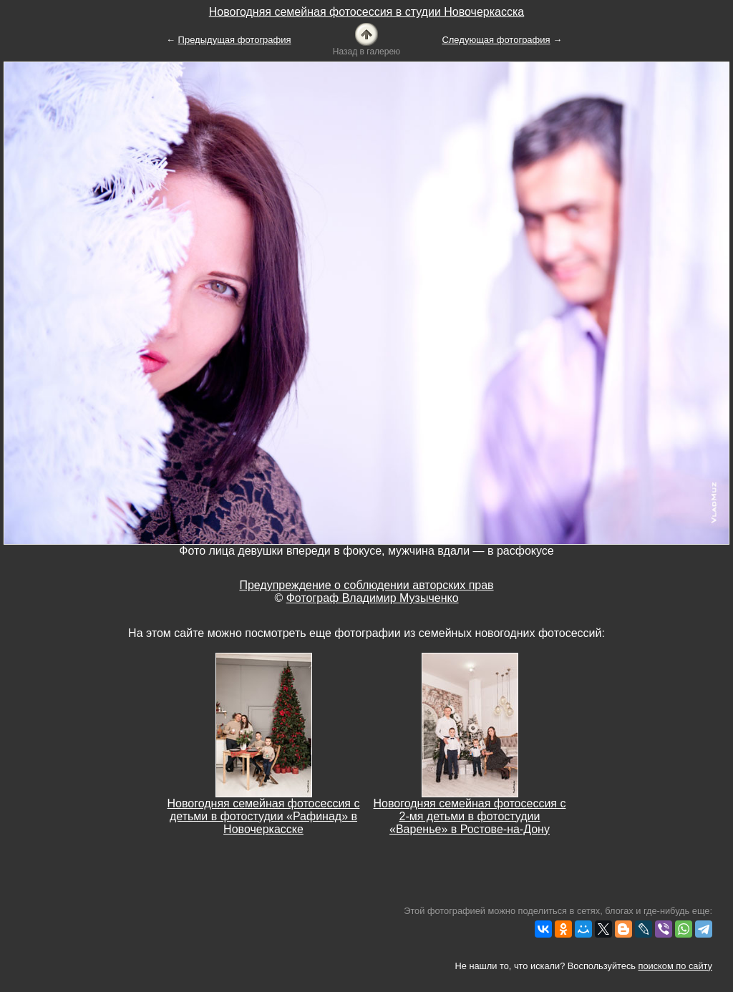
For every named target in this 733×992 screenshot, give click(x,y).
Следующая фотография (496, 39)
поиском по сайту (675, 966)
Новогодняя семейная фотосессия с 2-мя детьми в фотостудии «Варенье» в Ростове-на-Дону (470, 816)
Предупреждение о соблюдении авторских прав (366, 585)
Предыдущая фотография (234, 39)
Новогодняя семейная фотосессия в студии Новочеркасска (366, 12)
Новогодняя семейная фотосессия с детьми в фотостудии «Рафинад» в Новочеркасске (264, 816)
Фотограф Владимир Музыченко (372, 598)
